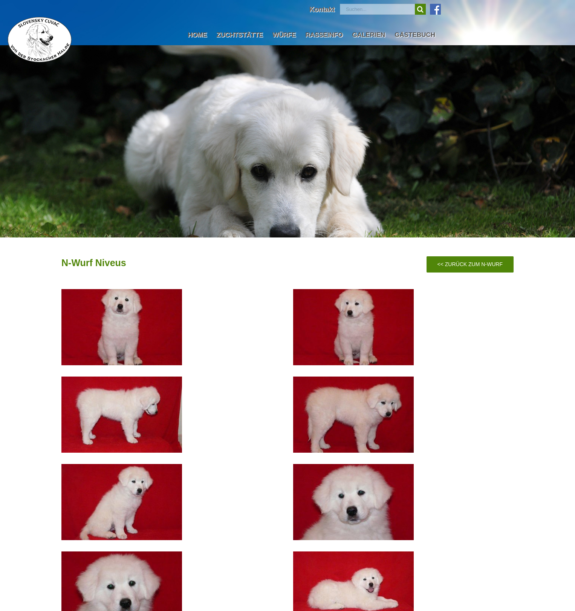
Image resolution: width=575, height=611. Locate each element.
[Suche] (420, 9)
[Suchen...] (377, 9)
